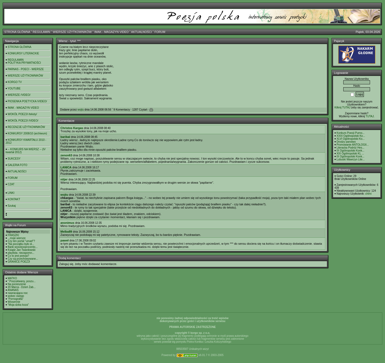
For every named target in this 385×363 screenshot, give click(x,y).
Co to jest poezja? (18, 255)
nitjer (64, 179)
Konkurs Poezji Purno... (351, 132)
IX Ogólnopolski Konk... (350, 150)
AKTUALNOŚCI (141, 31)
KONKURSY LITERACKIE (23, 53)
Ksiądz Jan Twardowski (22, 249)
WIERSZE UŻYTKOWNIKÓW (72, 31)
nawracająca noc (18, 293)
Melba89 (66, 231)
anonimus (67, 222)
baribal (65, 136)
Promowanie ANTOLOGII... (353, 144)
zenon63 (66, 155)
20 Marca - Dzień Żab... (22, 287)
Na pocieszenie (17, 284)
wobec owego (16, 295)
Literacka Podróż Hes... (350, 147)
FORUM (160, 31)
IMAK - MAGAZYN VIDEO (111, 31)
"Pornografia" (16, 298)
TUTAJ (369, 116)
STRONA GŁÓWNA (17, 31)
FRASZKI (13, 235)
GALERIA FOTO (17, 165)
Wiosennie (14, 301)
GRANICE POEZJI (19, 261)
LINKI (11, 192)
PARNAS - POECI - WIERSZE (26, 69)
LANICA (66, 167)
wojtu (81, 109)
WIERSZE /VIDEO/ (19, 94)
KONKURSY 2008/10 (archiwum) (27, 133)
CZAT (11, 184)
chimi (368, 193)
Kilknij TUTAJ (342, 107)
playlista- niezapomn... (21, 252)
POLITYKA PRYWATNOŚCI (24, 62)
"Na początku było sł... (21, 244)
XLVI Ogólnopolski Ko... (351, 138)
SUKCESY (14, 158)
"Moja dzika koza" (18, 304)
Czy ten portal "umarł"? (21, 241)
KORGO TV (15, 82)
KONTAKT (14, 199)
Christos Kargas (71, 128)
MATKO (12, 278)
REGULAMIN (41, 31)
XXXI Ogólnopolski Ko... (351, 135)
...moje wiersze (17, 238)
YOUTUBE (14, 88)
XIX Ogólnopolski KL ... (350, 153)
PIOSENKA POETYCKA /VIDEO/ (27, 101)
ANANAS (12, 290)
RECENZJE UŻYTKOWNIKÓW (26, 127)
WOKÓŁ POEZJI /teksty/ (22, 114)
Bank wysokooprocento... (23, 246)
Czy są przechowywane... (23, 258)
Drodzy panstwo (346, 141)
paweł (64, 240)
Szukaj (12, 205)
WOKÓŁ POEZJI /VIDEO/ (23, 120)
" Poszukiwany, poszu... (22, 281)
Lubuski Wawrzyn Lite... (351, 159)
